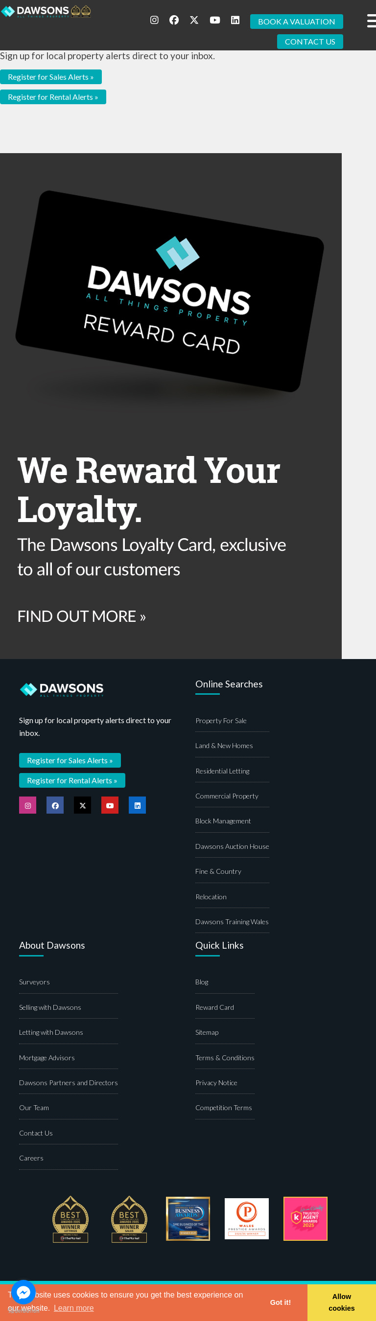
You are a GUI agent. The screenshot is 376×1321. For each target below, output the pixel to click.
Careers (31, 1158)
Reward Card (214, 1007)
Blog (201, 982)
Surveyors (34, 982)
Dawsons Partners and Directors (68, 1082)
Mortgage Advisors (47, 1057)
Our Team (34, 1107)
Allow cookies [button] (342, 1302)
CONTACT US (310, 41)
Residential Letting (222, 771)
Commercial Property (226, 796)
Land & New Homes (224, 745)
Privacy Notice (216, 1082)
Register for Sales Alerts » (51, 76)
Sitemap (206, 1032)
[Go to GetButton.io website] (23, 1311)
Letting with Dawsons (51, 1032)
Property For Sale (221, 720)
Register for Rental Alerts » (53, 96)
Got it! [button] (280, 1302)
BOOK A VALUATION (296, 21)
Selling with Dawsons (50, 1007)
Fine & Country (218, 871)
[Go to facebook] (23, 1292)
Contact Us (36, 1133)
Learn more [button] (74, 1308)
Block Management (223, 821)
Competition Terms (223, 1107)
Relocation (211, 896)
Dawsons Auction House (232, 846)
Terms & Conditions (225, 1057)
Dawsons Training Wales (232, 921)
